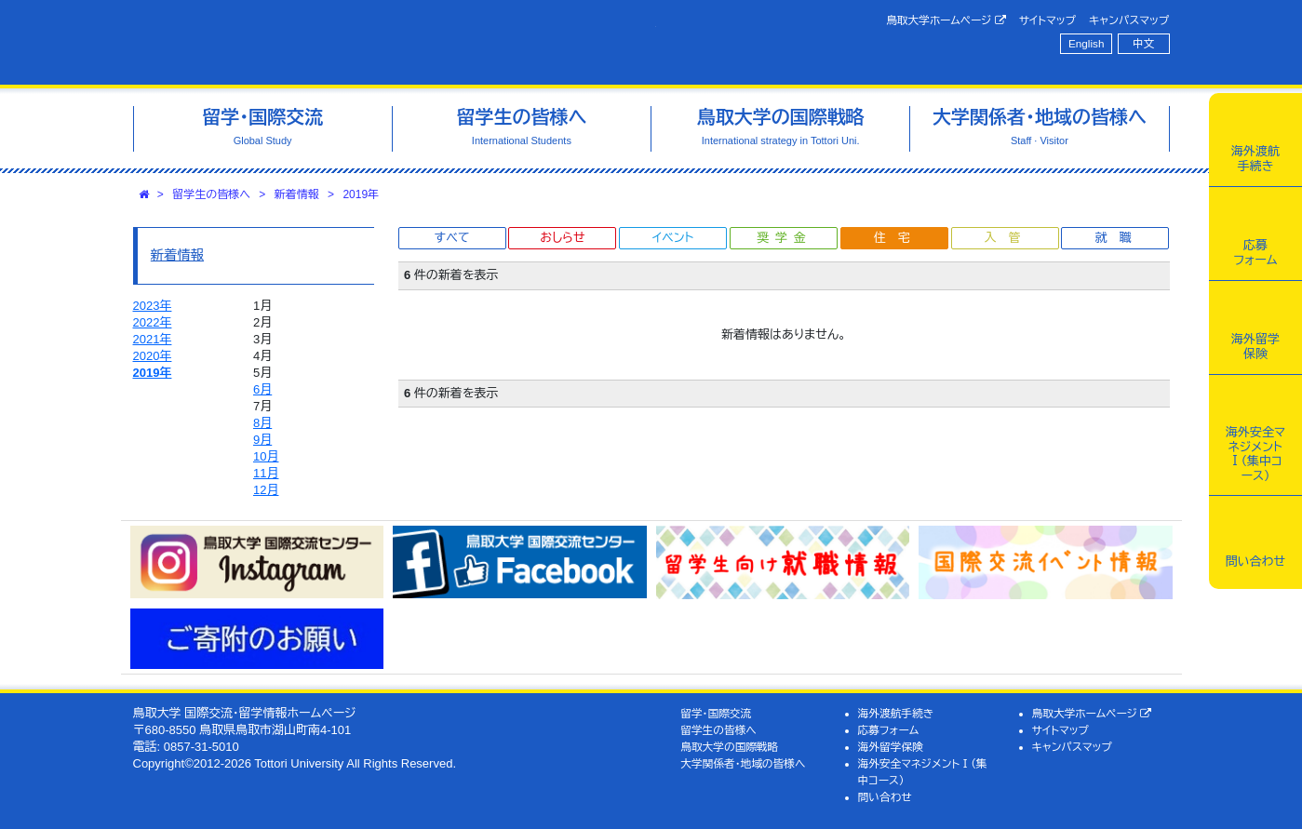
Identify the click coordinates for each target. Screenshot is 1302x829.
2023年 (152, 306)
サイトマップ (1047, 20)
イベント (672, 238)
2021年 (152, 339)
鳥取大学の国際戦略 (729, 747)
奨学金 (784, 238)
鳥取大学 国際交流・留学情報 (394, 42)
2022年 (152, 322)
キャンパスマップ (1129, 20)
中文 (1143, 43)
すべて (452, 238)
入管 (1009, 238)
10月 (265, 456)
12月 (265, 490)
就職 (1118, 238)
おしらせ (562, 238)
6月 (262, 389)
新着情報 (297, 194)
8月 (262, 423)
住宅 (898, 238)
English (1086, 43)
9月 (262, 440)
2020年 (152, 356)
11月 (265, 473)
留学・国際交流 (715, 713)
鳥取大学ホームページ (946, 20)
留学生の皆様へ (211, 194)
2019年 (360, 194)
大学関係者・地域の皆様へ (742, 763)
